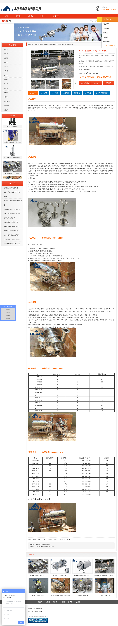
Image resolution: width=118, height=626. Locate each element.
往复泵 (6, 110)
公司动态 (30, 16)
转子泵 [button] (9, 21)
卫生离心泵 (62, 539)
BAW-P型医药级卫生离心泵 (12, 209)
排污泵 (6, 97)
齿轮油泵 (6, 105)
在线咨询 (106, 24)
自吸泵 (6, 88)
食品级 (44, 539)
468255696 (86, 70)
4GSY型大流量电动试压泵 (12, 226)
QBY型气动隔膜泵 (9, 218)
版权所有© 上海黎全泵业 (35, 609)
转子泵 (6, 71)
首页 (6, 16)
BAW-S (50, 539)
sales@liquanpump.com (91, 73)
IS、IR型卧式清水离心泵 (11, 235)
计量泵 (6, 66)
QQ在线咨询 (85, 83)
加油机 (6, 79)
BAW (68, 539)
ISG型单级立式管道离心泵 (12, 239)
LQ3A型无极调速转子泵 (11, 222)
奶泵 (39, 539)
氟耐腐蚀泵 (7, 101)
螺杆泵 (6, 54)
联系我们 (56, 16)
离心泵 (6, 84)
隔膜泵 (6, 62)
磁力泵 (6, 75)
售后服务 (106, 37)
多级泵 (6, 92)
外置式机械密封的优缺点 (39, 499)
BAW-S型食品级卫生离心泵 (12, 243)
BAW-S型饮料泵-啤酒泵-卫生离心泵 (45, 546)
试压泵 (6, 58)
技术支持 (43, 16)
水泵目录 (18, 16)
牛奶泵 (35, 539)
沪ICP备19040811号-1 (35, 611)
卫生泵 (6, 49)
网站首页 (37, 44)
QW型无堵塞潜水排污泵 (11, 188)
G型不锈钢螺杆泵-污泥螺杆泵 (13, 213)
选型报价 (108, 83)
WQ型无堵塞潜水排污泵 (11, 231)
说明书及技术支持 (102, 93)
